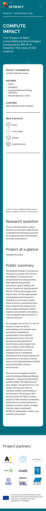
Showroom (7, 13)
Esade (10, 84)
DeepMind (12, 87)
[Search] (40, 6)
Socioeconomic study (23, 13)
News (11, 125)
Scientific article (16, 144)
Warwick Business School (19, 96)
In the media (14, 131)
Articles (12, 138)
